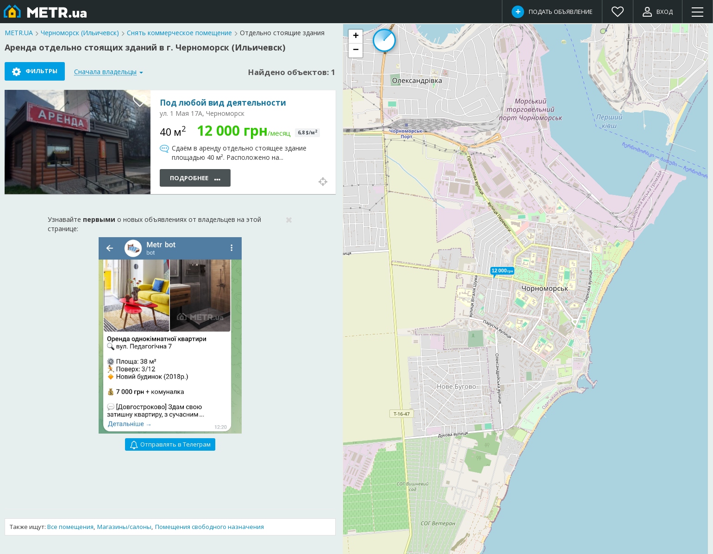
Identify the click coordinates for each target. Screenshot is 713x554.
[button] (502, 270)
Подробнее (195, 178)
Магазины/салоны (124, 527)
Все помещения (70, 527)
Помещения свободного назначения (209, 527)
